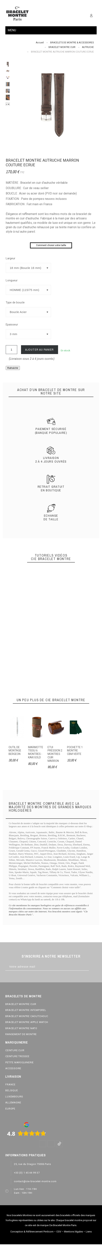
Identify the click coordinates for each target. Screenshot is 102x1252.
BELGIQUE (11, 1090)
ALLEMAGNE (13, 1102)
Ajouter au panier (39, 350)
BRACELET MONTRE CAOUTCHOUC (26, 1016)
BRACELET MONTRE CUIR (20, 1004)
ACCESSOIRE (13, 1068)
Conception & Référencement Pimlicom (31, 1231)
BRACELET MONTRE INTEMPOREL (25, 1010)
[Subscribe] (93, 967)
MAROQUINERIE (16, 1042)
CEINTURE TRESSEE (17, 1056)
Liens (89, 1231)
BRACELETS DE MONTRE (23, 996)
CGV (58, 1231)
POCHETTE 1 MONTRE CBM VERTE (75, 750)
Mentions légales (73, 1231)
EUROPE (10, 1108)
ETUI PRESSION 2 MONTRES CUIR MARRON (55, 754)
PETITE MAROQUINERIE (19, 1062)
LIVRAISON (13, 1076)
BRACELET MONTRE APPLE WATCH (26, 1022)
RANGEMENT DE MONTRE (21, 1034)
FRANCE (10, 1084)
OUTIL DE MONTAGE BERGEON (15, 750)
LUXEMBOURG (14, 1096)
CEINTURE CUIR (14, 1050)
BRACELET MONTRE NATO (21, 1028)
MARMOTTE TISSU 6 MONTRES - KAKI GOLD (35, 752)
